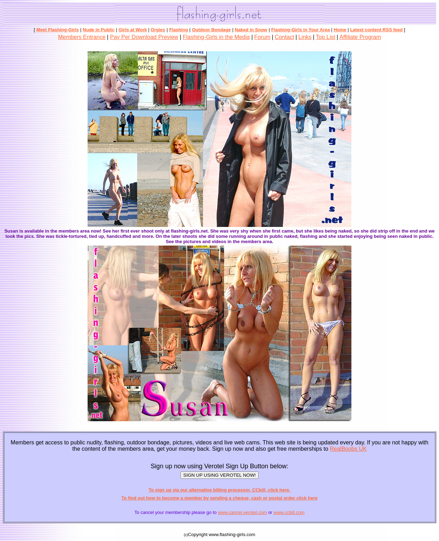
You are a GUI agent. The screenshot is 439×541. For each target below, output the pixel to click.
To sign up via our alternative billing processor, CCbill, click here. (220, 490)
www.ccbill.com (289, 512)
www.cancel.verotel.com (242, 512)
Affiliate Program (360, 37)
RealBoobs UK (348, 449)
